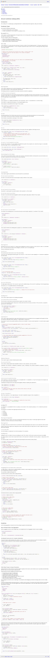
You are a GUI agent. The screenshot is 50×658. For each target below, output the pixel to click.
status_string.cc (4, 13)
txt (45, 656)
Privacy (8, 656)
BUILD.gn (3, 10)
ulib (38, 4)
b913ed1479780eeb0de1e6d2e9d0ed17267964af (19, 4)
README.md (4, 12)
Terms (11, 656)
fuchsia (2, 4)
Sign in (48, 1)
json (48, 656)
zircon (31, 4)
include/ (3, 8)
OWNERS (3, 11)
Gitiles (6, 656)
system (35, 4)
